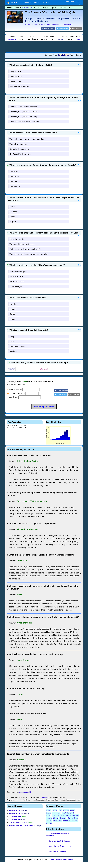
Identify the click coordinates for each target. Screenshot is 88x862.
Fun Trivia (13, 2)
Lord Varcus (14, 186)
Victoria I (62, 818)
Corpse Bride (14, 819)
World (55, 810)
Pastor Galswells (16, 281)
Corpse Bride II (15, 816)
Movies (48, 810)
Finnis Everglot (15, 286)
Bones (12, 313)
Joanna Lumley (15, 76)
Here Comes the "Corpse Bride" (22, 825)
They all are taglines (18, 143)
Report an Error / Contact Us (61, 859)
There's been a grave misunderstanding (26, 139)
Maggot (12, 221)
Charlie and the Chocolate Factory (65, 815)
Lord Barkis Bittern (17, 346)
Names (66, 810)
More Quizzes (60, 846)
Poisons (49, 818)
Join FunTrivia (27, 7)
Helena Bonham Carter (19, 86)
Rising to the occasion (19, 148)
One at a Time (51, 54)
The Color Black (68, 812)
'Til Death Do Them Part (19, 153)
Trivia (35, 2)
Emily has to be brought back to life (25, 249)
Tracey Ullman (15, 81)
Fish (60, 810)
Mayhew (13, 351)
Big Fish (49, 823)
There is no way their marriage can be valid (28, 253)
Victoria (49, 820)
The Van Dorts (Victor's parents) (23, 106)
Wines (72, 810)
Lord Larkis (14, 176)
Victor (12, 341)
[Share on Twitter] (63, 28)
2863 (78, 39)
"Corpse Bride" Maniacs (19, 822)
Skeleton (13, 211)
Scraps (12, 318)
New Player (70, 1)
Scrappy (12, 308)
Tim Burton (57, 820)
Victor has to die (16, 239)
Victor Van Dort (16, 276)
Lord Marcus (14, 181)
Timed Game (75, 54)
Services (44, 2)
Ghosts (48, 812)
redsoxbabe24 (12, 39)
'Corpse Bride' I (15, 810)
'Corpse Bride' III (16, 813)
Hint (79, 65)
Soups (48, 815)
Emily (11, 336)
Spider (12, 206)
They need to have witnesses (22, 244)
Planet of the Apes (70, 820)
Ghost (12, 216)
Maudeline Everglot (18, 271)
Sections (26, 2)
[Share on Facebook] (50, 28)
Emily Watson (15, 71)
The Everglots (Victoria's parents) (23, 111)
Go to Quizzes (59, 841)
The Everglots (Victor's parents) (23, 116)
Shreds (12, 304)
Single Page (63, 54)
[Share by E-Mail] (76, 28)
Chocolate (56, 812)
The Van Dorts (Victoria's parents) (24, 121)
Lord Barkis (14, 171)
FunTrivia (57, 851)
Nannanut (45, 797)
